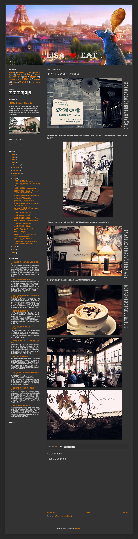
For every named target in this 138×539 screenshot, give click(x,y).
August (15, 176)
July (14, 179)
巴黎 (29, 75)
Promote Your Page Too (16, 146)
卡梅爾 (18, 75)
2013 (13, 162)
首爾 (32, 82)
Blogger (78, 528)
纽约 (14, 82)
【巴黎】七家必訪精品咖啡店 (20, 356)
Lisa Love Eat (13, 142)
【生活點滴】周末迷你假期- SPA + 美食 (25, 218)
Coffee (11, 73)
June (15, 247)
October (16, 170)
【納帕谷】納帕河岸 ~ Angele (20, 405)
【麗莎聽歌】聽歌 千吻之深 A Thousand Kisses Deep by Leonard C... (26, 191)
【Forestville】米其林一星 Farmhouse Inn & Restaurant (25, 209)
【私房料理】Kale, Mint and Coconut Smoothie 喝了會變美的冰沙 (25, 242)
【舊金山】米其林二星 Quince (22, 239)
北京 (12, 75)
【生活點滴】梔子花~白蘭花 (22, 198)
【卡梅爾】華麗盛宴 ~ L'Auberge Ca (24, 188)
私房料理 (13, 79)
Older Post (124, 513)
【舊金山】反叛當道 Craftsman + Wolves (26, 220)
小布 (23, 75)
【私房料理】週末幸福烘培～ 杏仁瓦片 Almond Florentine (23, 389)
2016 (13, 154)
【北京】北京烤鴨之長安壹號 (22, 212)
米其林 (25, 79)
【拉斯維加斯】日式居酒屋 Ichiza (23, 201)
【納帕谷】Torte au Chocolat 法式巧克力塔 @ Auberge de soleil (26, 235)
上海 (30, 73)
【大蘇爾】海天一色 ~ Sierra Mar (23, 229)
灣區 (25, 77)
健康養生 (37, 72)
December (16, 165)
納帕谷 (37, 79)
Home (88, 513)
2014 (13, 160)
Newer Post (51, 513)
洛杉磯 (20, 77)
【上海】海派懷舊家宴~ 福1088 (21, 279)
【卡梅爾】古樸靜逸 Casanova (23, 181)
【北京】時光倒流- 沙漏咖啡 (22, 226)
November (16, 167)
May (14, 249)
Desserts (20, 73)
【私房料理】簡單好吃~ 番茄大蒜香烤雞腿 (26, 195)
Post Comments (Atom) (64, 516)
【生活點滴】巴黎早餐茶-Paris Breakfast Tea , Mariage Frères (26, 204)
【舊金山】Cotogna (19, 232)
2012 (13, 253)
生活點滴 (33, 77)
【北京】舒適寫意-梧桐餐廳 (21, 215)
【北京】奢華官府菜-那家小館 (22, 223)
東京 (14, 77)
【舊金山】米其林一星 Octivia (20, 103)
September (17, 173)
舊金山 (22, 82)
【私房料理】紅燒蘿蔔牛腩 (19, 311)
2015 (13, 157)
